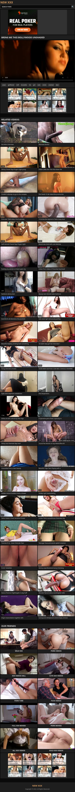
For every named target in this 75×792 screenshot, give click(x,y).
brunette (24, 85)
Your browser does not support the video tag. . (37, 61)
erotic (44, 85)
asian (4, 85)
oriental (51, 85)
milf (17, 85)
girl (34, 85)
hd (30, 85)
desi (57, 85)
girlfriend (11, 85)
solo (39, 85)
